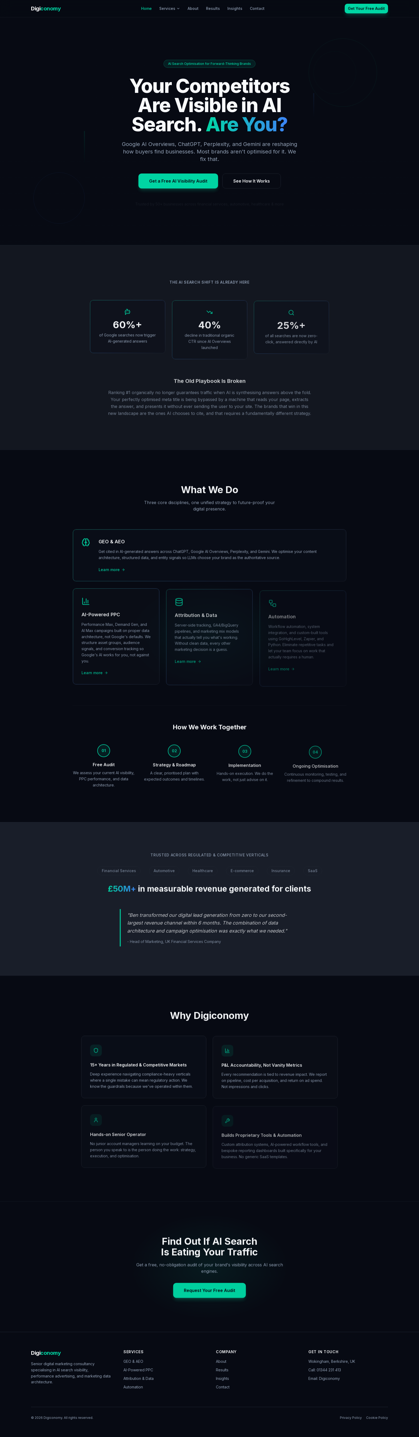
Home (146, 8)
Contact (257, 8)
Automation (133, 1387)
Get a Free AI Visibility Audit (178, 185)
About (193, 8)
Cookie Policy (377, 1418)
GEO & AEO (133, 1361)
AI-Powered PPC (138, 1370)
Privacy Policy (351, 1418)
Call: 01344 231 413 (324, 1370)
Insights (234, 8)
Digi (46, 8)
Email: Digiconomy (324, 1378)
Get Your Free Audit (366, 8)
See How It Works (251, 185)
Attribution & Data (138, 1378)
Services (169, 8)
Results (213, 8)
